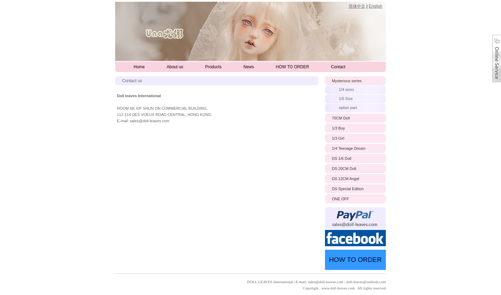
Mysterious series (347, 81)
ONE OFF (340, 199)
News (249, 66)
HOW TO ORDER (292, 66)
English (375, 6)
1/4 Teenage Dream (348, 148)
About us (175, 66)
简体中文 (357, 6)
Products (213, 66)
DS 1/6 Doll (341, 158)
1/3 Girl (338, 138)
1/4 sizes (346, 89)
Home (139, 66)
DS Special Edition (348, 189)
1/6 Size (346, 98)
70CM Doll (341, 118)
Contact (338, 66)
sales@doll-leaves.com (149, 121)
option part (348, 108)
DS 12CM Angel (345, 179)
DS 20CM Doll (344, 168)
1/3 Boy (338, 128)
